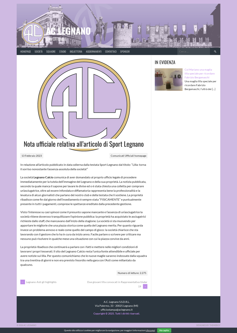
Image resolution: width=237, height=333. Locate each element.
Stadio (62, 51)
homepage (140, 155)
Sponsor (125, 51)
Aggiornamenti (93, 51)
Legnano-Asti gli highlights (38, 282)
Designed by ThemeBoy (208, 325)
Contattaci (110, 51)
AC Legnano (68, 30)
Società (39, 51)
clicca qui (150, 330)
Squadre (51, 51)
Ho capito (164, 330)
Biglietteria (76, 51)
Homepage (25, 51)
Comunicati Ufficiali (122, 155)
